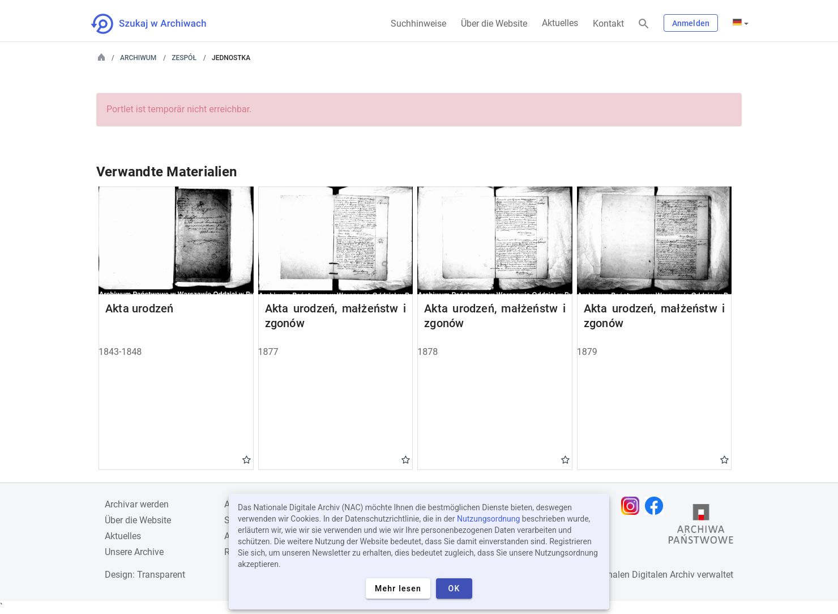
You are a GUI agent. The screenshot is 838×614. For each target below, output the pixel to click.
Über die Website (494, 23)
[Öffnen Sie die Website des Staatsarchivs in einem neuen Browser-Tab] (701, 527)
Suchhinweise (418, 23)
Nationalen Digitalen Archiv (640, 574)
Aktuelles (560, 23)
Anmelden (690, 23)
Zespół (184, 58)
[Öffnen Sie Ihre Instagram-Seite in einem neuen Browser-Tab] (633, 506)
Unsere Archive (134, 552)
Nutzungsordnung (488, 518)
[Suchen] (643, 24)
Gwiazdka (246, 459)
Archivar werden (137, 504)
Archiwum (138, 58)
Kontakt (608, 23)
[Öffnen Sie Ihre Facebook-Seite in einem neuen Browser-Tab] (657, 506)
